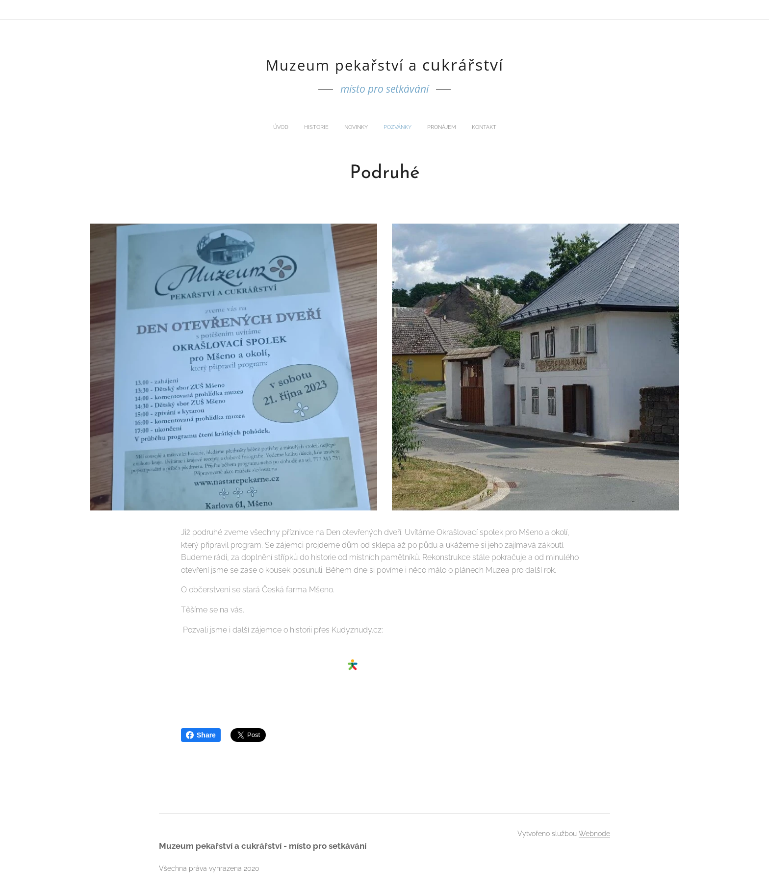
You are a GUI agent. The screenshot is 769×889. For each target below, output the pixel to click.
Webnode (594, 834)
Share (201, 735)
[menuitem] (349, 127)
